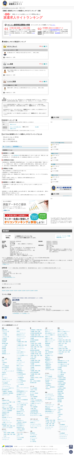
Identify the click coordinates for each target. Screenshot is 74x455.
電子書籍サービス (21, 394)
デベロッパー (6, 439)
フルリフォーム (6, 420)
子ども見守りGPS (21, 415)
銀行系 (4, 379)
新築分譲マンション (6, 424)
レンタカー (19, 364)
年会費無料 (5, 383)
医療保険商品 (61, 376)
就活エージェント (49, 329)
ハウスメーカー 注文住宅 (7, 427)
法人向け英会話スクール (35, 413)
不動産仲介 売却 (5, 400)
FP (31, 396)
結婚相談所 (47, 408)
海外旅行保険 (5, 343)
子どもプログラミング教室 (36, 415)
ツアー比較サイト (21, 430)
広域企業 (61, 345)
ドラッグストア (33, 434)
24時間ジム (32, 422)
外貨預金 (4, 372)
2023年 (7, 290)
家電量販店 (32, 433)
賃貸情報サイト (5, 414)
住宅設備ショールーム (7, 417)
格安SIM (60, 336)
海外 (22, 434)
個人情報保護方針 (29, 446)
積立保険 (60, 401)
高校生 (32, 377)
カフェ (18, 389)
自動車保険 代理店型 (62, 362)
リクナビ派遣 (11, 81)
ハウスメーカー (6, 437)
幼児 (32, 389)
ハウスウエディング (49, 404)
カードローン (5, 377)
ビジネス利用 (21, 437)
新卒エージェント (49, 363)
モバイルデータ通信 (62, 333)
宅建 (32, 398)
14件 (45, 81)
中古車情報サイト (21, 370)
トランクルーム (20, 353)
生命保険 (4, 346)
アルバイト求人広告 (49, 369)
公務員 (32, 403)
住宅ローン (4, 374)
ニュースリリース (21, 446)
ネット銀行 (4, 369)
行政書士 (33, 401)
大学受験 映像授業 (34, 340)
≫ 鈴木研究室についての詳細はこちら (21, 313)
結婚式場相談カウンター (50, 409)
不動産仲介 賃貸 (5, 412)
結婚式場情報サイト (49, 411)
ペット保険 (4, 345)
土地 (14, 402)
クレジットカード (6, 381)
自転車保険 (4, 340)
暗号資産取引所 (5, 389)
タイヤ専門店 (33, 441)
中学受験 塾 (32, 358)
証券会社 (5, 362)
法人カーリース (48, 375)
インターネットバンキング (8, 371)
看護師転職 (47, 343)
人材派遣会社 (16, 155)
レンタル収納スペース (23, 355)
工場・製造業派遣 (49, 352)
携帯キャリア (61, 329)
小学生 (40, 377)
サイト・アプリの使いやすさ (15, 126)
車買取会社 (19, 369)
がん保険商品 (61, 386)
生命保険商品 (61, 381)
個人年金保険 (61, 398)
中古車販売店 (20, 372)
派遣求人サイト (48, 353)
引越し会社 (19, 360)
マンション (5, 402)
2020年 (19, 290)
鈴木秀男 (57, 33)
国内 (19, 434)
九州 (14, 408)
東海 (8, 408)
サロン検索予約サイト (50, 399)
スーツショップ (33, 438)
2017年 (28, 290)
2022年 (11, 290)
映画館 (46, 418)
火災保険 (4, 341)
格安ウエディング (49, 406)
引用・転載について (44, 446)
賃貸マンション (5, 415)
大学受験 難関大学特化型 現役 (37, 336)
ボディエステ (48, 397)
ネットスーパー (20, 346)
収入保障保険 (62, 384)
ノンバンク (9, 379)
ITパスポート (38, 403)
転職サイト (47, 336)
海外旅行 (25, 422)
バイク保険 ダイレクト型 (63, 364)
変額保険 (60, 400)
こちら (53, 25)
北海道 (32, 343)
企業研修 (47, 381)
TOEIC (32, 400)
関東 (54, 420)
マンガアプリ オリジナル (22, 403)
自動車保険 (4, 329)
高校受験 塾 (32, 341)
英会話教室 (32, 391)
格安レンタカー (20, 365)
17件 (45, 46)
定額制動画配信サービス (22, 391)
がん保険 (4, 350)
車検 (18, 386)
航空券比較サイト (21, 423)
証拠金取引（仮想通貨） (8, 393)
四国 (60, 343)
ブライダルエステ (49, 394)
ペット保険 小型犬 (62, 372)
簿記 (35, 398)
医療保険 (4, 348)
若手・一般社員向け (50, 387)
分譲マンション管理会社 (7, 407)
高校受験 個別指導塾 (34, 350)
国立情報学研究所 (55, 29)
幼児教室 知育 (33, 382)
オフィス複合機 (20, 410)
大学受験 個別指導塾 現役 (36, 333)
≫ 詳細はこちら (5, 264)
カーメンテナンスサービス (23, 387)
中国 (70, 341)
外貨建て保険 (61, 393)
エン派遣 (10, 64)
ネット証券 (4, 359)
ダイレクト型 (6, 331)
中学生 (36, 377)
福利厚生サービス (21, 411)
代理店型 (5, 333)
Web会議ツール (48, 380)
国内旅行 (20, 422)
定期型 (64, 377)
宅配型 (19, 358)
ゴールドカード (6, 386)
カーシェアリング (21, 362)
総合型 (19, 398)
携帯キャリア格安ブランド (64, 331)
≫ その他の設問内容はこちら (8, 277)
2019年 (24, 290)
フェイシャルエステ (49, 395)
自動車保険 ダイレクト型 (63, 360)
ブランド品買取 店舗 (21, 404)
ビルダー (5, 430)
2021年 (15, 290)
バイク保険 (4, 334)
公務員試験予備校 (34, 412)
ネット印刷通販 (48, 376)
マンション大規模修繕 (7, 410)
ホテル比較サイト (21, 425)
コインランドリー (21, 338)
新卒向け (48, 388)
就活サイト (47, 331)
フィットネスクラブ (34, 420)
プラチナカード (63, 429)
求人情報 (37, 126)
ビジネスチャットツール (50, 378)
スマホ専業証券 (5, 366)
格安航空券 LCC (20, 427)
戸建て (10, 402)
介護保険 (60, 394)
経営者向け (48, 383)
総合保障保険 (61, 396)
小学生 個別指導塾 (34, 372)
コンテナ (20, 357)
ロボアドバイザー (6, 394)
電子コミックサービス (22, 396)
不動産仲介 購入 (5, 403)
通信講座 (32, 394)
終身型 (60, 377)
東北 (5, 432)
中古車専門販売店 (22, 374)
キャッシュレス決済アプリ (8, 388)
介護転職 (47, 345)
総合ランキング (13, 124)
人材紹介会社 (48, 365)
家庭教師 (32, 379)
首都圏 (4, 408)
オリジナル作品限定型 (23, 399)
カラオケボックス (49, 427)
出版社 (19, 401)
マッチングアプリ (49, 413)
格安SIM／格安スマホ (62, 334)
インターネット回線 (62, 346)
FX (2, 376)
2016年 (32, 290)
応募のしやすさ (13, 128)
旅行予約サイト (20, 420)
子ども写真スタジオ (21, 392)
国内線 (19, 429)
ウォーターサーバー (21, 329)
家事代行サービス (21, 334)
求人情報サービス (49, 355)
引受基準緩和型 (62, 379)
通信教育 (32, 375)
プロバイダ (60, 338)
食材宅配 (19, 340)
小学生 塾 (32, 369)
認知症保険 (60, 391)
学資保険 (4, 352)
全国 (53, 425)
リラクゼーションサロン (35, 424)
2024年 (3, 290)
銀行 (4, 364)
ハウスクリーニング (21, 336)
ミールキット (20, 343)
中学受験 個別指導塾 (34, 362)
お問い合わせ (37, 446)
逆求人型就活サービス (50, 333)
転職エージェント (49, 341)
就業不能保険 (61, 389)
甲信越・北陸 (38, 345)
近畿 (11, 408)
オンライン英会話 (34, 393)
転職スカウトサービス (50, 340)
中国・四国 (12, 434)
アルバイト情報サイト (50, 334)
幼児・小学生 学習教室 (35, 381)
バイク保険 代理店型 (62, 366)
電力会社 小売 (20, 413)
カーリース (19, 367)
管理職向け (48, 385)
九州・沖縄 (33, 348)
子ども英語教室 (33, 388)
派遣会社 (47, 350)
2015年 (36, 290)
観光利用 (20, 439)
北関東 (8, 432)
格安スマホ (65, 336)
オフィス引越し (20, 406)
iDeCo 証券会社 (5, 367)
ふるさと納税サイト (21, 352)
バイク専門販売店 (22, 381)
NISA (3, 360)
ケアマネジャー (39, 401)
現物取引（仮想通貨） (8, 391)
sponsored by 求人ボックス (67, 119)
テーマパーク (48, 428)
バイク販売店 (20, 379)
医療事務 (35, 396)
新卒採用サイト (48, 360)
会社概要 (15, 446)
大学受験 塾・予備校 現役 (36, 329)
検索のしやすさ (54, 153)
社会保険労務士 (38, 400)
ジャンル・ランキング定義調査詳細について (63, 236)
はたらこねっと (12, 46)
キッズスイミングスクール (35, 425)
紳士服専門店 (33, 436)
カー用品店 (32, 439)
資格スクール (33, 405)
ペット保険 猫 (61, 374)
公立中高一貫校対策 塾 (35, 365)
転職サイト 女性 (48, 338)
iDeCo (59, 412)
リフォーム (4, 419)
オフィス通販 (20, 408)
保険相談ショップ (6, 353)
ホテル (18, 435)
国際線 (23, 429)
